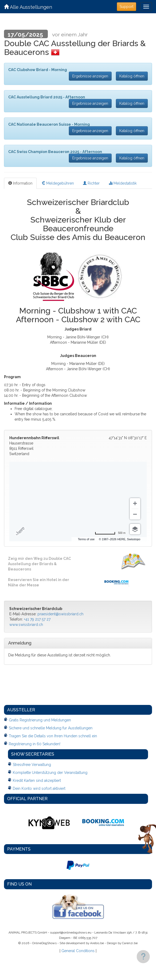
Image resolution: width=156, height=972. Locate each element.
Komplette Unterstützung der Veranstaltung (50, 772)
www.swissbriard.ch (26, 624)
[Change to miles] (110, 533)
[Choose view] (135, 529)
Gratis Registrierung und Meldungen (40, 720)
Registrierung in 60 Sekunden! (34, 744)
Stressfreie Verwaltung (32, 764)
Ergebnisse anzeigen (90, 76)
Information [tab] (20, 183)
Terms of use (101, 539)
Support (126, 7)
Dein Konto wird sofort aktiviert (39, 788)
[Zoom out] (135, 514)
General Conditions (78, 951)
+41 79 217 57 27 (37, 619)
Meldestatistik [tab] (123, 183)
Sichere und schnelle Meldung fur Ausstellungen (50, 728)
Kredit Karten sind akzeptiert (37, 780)
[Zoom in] (135, 503)
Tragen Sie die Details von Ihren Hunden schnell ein (53, 736)
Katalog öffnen (131, 76)
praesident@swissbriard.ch (60, 614)
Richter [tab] (91, 183)
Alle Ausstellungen (28, 7)
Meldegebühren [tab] (57, 183)
